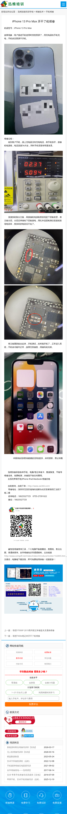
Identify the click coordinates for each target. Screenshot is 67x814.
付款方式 (19, 664)
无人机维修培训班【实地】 (19, 752)
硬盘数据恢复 (13, 756)
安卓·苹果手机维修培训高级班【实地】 (24, 774)
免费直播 (57, 802)
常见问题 (47, 658)
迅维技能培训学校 (26, 11)
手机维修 (50, 11)
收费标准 (47, 652)
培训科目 (19, 652)
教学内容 (19, 658)
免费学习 (25, 802)
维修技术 (40, 11)
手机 (30, 549)
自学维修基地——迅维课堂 (19, 770)
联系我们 (47, 664)
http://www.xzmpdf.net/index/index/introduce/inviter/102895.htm (34, 556)
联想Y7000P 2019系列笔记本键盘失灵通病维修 (33, 630)
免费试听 (41, 802)
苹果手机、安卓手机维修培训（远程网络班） (24, 779)
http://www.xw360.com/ (39, 486)
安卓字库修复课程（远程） (19, 761)
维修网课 (9, 802)
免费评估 (33, 704)
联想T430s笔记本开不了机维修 (26, 636)
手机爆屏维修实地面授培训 (19, 765)
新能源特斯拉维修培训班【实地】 (22, 747)
